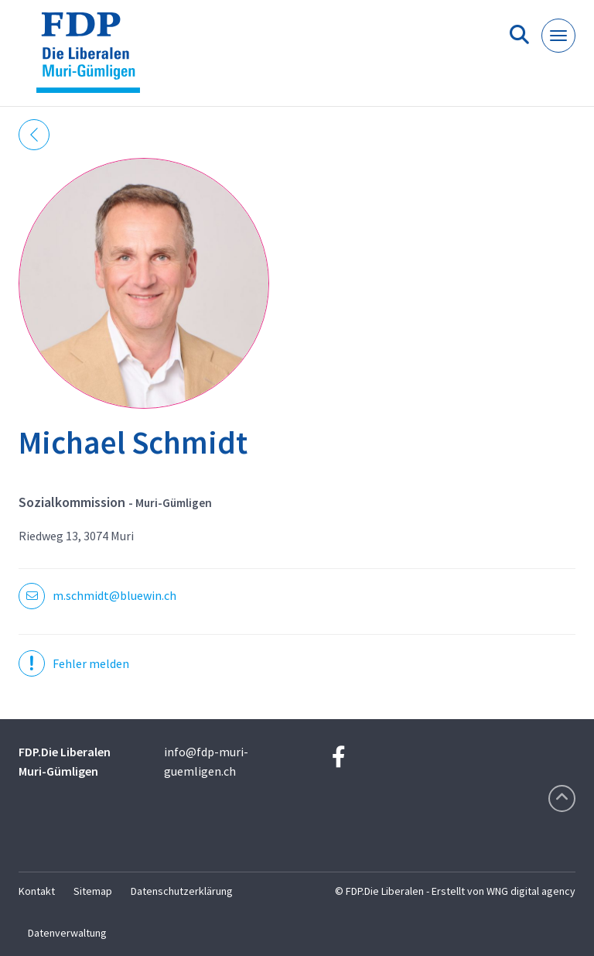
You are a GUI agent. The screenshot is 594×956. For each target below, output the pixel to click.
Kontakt (37, 891)
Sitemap (92, 891)
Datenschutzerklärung (182, 891)
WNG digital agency (530, 891)
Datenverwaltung (67, 933)
